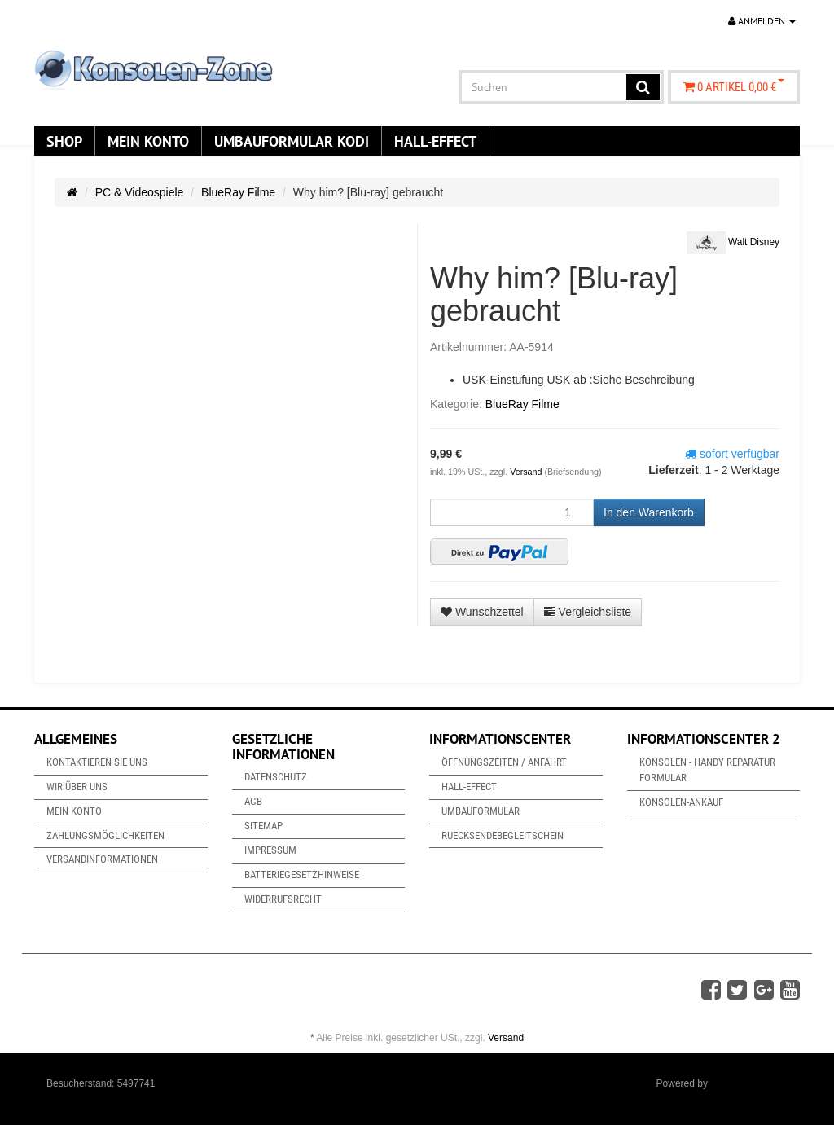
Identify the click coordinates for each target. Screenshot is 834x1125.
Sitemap (263, 826)
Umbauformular (480, 811)
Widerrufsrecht (283, 899)
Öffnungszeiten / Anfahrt (504, 762)
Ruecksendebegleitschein (502, 835)
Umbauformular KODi (291, 141)
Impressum (270, 850)
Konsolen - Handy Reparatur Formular (707, 770)
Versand (527, 472)
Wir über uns (77, 786)
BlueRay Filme (238, 192)
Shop (64, 141)
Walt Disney (733, 242)
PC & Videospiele (139, 192)
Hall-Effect (435, 141)
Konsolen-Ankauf (681, 802)
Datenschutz (275, 777)
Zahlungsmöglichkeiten (105, 835)
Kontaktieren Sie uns (96, 762)
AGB (253, 801)
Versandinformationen (102, 859)
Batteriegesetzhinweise (301, 874)
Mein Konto (148, 141)
